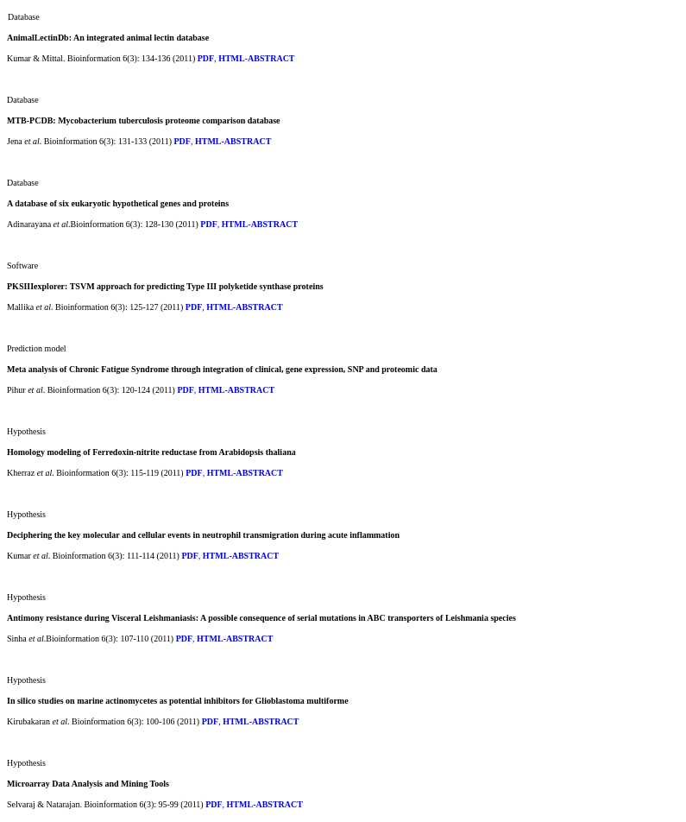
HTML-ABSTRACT (256, 58)
